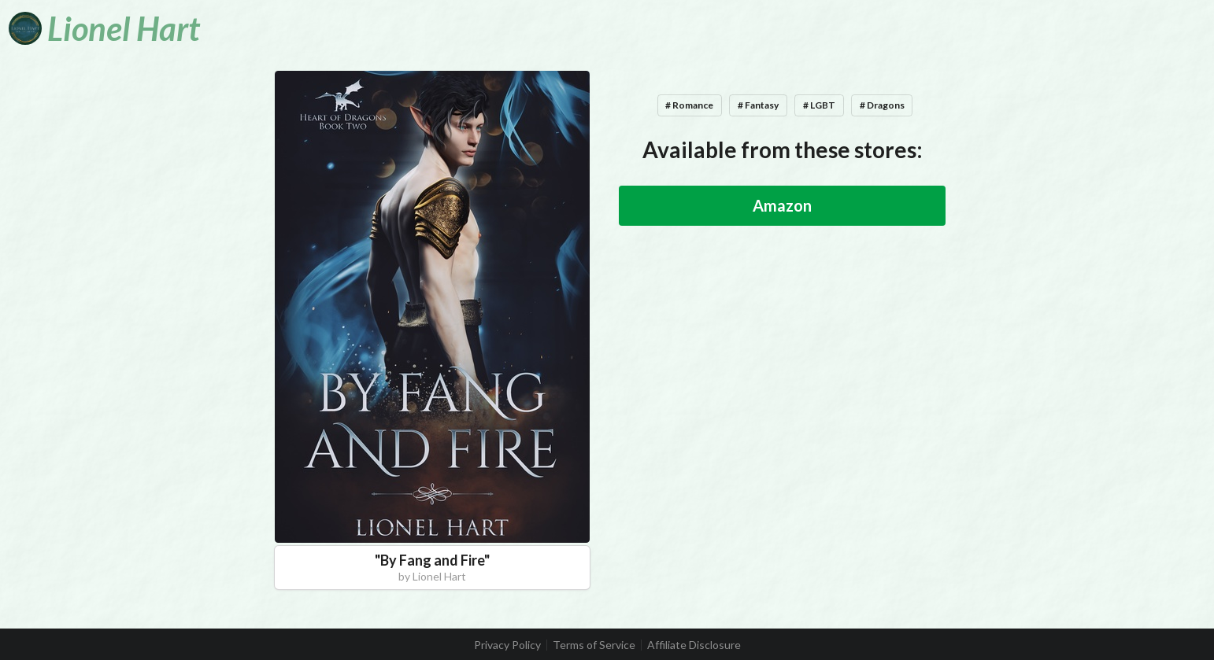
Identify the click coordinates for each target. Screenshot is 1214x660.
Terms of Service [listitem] (594, 645)
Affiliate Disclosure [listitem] (694, 645)
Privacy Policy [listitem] (507, 645)
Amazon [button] (782, 205)
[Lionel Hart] (104, 28)
